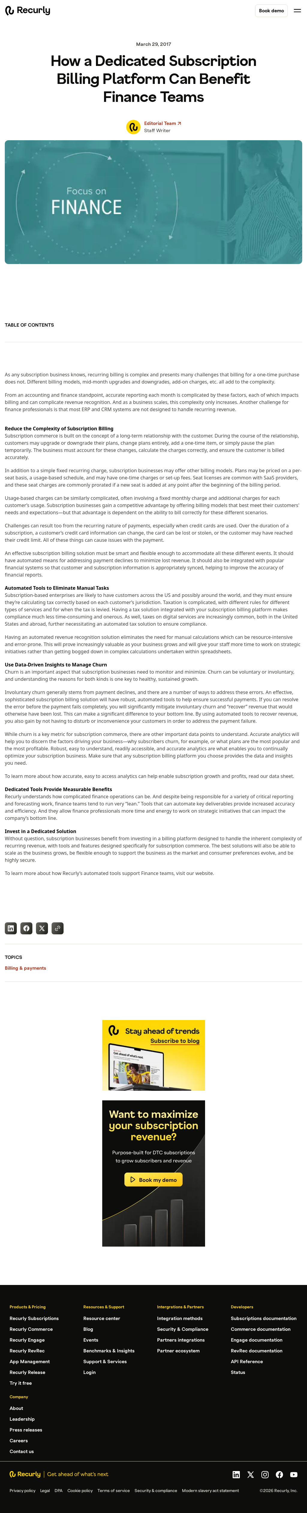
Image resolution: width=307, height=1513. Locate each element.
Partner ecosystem (178, 1350)
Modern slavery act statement (210, 1491)
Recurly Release (27, 1372)
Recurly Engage (27, 1340)
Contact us (22, 1451)
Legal (45, 1491)
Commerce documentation (261, 1329)
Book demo (271, 10)
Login (89, 1372)
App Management (30, 1361)
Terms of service (113, 1491)
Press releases (26, 1430)
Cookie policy (80, 1491)
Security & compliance (156, 1491)
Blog (88, 1329)
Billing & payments (25, 968)
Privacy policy (22, 1491)
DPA (59, 1491)
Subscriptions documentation (264, 1318)
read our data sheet (271, 776)
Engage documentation (256, 1340)
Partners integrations (181, 1340)
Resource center (101, 1318)
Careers (19, 1440)
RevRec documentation (256, 1350)
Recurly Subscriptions (34, 1318)
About (16, 1408)
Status (238, 1372)
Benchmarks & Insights (109, 1350)
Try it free (21, 1383)
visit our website (194, 873)
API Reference (247, 1361)
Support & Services (105, 1361)
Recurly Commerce (31, 1329)
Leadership (22, 1419)
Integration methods (180, 1318)
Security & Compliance (182, 1329)
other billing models (209, 470)
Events (90, 1340)
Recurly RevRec (27, 1350)
